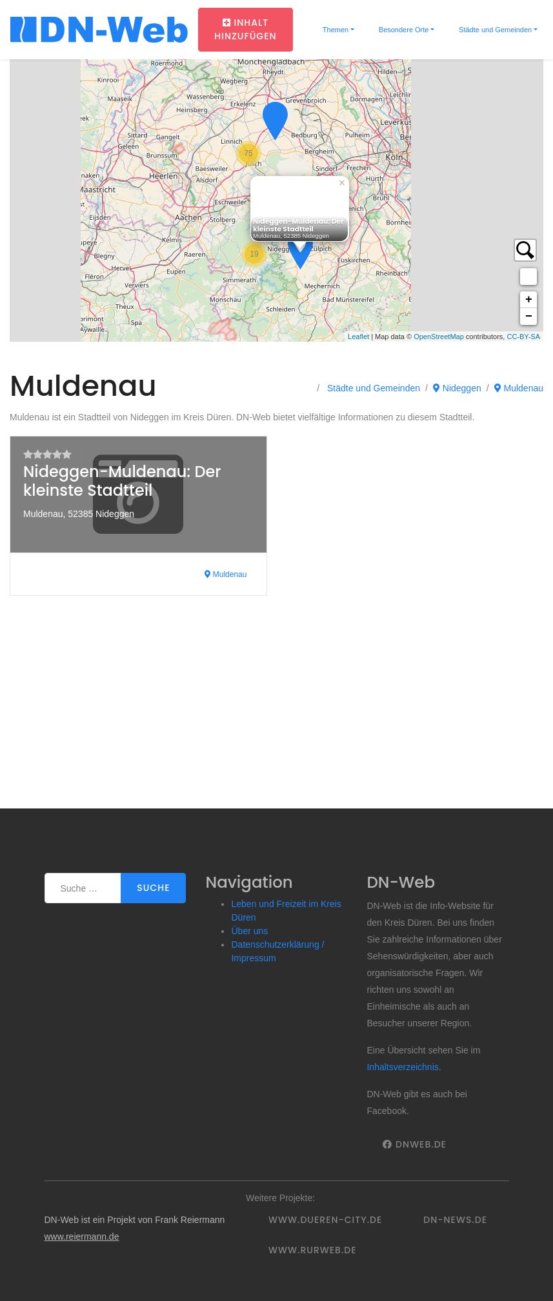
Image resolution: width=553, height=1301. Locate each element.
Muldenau (518, 388)
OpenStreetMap (439, 336)
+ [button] (528, 300)
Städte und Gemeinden (494, 30)
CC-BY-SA (523, 336)
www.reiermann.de (82, 1236)
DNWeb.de (414, 1144)
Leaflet (358, 336)
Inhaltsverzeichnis (402, 1067)
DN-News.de (455, 1219)
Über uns (249, 931)
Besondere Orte (403, 30)
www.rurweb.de (312, 1250)
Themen (334, 30)
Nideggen (457, 388)
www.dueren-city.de (325, 1219)
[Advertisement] (276, 711)
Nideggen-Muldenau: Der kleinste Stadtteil (122, 481)
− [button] (528, 316)
